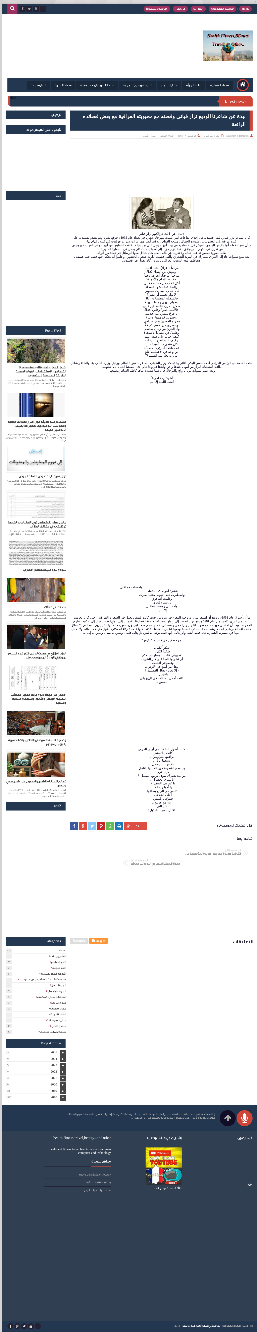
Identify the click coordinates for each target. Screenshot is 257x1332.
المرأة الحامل (57, 985)
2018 (52, 1097)
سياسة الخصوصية (220, 8)
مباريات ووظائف (55, 1020)
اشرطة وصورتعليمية (135, 85)
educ (178, 135)
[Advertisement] (79, 46)
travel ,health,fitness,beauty (49, 1151)
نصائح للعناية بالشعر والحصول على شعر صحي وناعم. (34, 783)
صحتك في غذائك (53, 607)
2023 (52, 1065)
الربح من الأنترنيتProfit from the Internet (41, 979)
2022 (52, 1071)
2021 (52, 1078)
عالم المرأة (191, 85)
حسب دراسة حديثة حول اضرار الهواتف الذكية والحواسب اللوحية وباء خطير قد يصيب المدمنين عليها (35, 426)
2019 (52, 1091)
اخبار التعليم (57, 962)
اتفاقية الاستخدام (155, 8)
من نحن (179, 8)
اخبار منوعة (57, 967)
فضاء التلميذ (56, 1014)
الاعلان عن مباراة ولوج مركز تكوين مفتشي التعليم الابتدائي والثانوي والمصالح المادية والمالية (36, 699)
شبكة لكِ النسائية (50, 1159)
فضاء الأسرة (61, 85)
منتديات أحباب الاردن (49, 1166)
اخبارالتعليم (167, 85)
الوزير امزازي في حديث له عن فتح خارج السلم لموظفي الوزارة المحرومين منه (35, 655)
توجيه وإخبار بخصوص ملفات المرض (40, 476)
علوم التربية (57, 1002)
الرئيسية (190, 135)
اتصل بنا (196, 8)
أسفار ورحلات (56, 956)
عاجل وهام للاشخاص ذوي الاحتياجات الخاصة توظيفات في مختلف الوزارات (35, 524)
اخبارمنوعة (36, 85)
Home (243, 8)
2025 (52, 1052)
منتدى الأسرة (147, 135)
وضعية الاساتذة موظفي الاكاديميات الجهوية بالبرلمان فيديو (35, 742)
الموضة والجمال (55, 991)
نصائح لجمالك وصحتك (51, 1031)
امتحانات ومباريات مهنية (95, 85)
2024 (52, 1058)
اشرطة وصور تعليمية (51, 973)
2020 (52, 1084)
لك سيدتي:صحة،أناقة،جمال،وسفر (199, 1325)
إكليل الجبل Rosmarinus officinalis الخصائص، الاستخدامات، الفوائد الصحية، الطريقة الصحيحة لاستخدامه (38, 371)
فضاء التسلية (217, 85)
